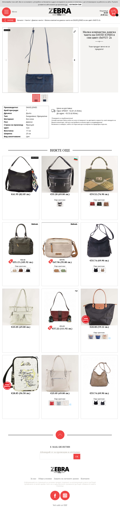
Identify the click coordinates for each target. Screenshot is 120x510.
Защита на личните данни (66, 478)
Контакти (85, 478)
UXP (65, 505)
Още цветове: (60, 200)
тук (66, 4)
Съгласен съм (75, 4)
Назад (8, 20)
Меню (14, 11)
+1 (109, 338)
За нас (33, 478)
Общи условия (45, 478)
